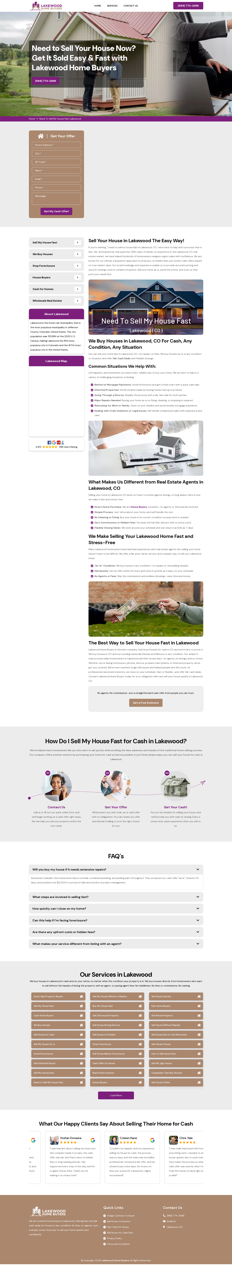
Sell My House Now (44, 1077)
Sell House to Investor (119, 1226)
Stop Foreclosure (102, 1049)
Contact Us (131, 5)
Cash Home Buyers (44, 1020)
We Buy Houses (42, 1029)
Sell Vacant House (161, 1049)
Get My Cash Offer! (56, 212)
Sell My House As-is (44, 1049)
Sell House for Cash (44, 1039)
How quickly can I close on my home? (115, 913)
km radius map (56, 402)
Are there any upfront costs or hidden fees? (115, 937)
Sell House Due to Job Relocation (169, 1039)
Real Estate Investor (103, 1077)
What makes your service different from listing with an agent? (115, 948)
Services (112, 5)
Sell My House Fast (44, 1010)
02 (107, 773)
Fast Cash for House (118, 1231)
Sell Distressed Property (106, 1020)
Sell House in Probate (104, 1039)
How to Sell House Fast (163, 1058)
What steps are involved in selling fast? (115, 902)
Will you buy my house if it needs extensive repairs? (115, 874)
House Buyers (100, 1087)
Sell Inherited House (44, 1068)
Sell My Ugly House (161, 1068)
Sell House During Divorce (106, 1029)
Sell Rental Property (162, 1020)
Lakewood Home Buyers (115, 1265)
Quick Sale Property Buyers (48, 1001)
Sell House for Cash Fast (120, 1237)
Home (97, 5)
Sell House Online (160, 1087)
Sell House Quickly (161, 1001)
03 (167, 773)
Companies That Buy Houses (166, 1077)
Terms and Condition (118, 1248)
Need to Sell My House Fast (48, 1087)
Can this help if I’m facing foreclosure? (115, 925)
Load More (116, 1100)
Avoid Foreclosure (43, 1058)
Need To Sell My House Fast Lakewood (60, 118)
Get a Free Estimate (146, 703)
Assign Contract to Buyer (121, 1220)
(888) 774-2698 (188, 5)
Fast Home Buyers (160, 1010)
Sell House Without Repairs (165, 1029)
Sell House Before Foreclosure (109, 1058)
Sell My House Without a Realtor (110, 1001)
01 (47, 773)
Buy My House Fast (103, 1010)
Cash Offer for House (104, 1068)
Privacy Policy (114, 1243)
